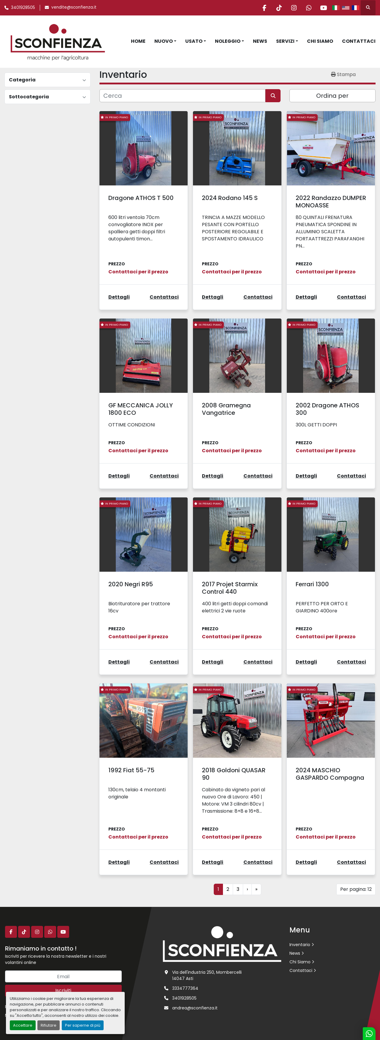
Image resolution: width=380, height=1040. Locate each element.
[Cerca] (182, 95)
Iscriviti (63, 990)
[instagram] (293, 7)
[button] (165, 41)
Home (138, 41)
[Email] (63, 976)
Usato (193, 41)
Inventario (299, 945)
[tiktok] (277, 7)
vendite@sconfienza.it (73, 7)
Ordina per (332, 96)
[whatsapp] (308, 7)
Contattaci (359, 41)
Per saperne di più (82, 1025)
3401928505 (23, 7)
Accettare (22, 1025)
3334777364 (185, 988)
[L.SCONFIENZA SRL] (222, 944)
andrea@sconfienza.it (195, 1008)
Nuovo (163, 41)
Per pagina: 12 (356, 889)
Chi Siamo (320, 41)
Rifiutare (48, 1025)
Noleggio (227, 41)
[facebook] (262, 7)
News (260, 41)
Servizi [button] (285, 41)
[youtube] (323, 7)
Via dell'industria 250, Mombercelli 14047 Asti (207, 975)
